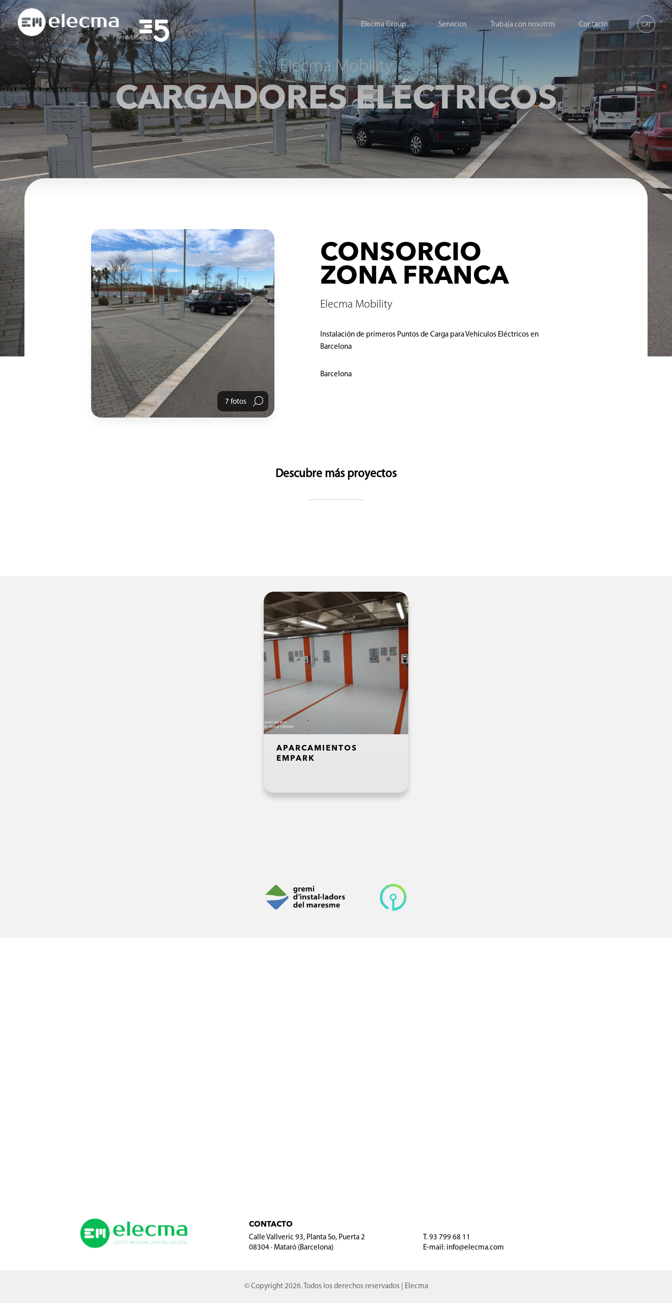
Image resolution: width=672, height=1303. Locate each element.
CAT (646, 25)
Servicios (452, 25)
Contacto (593, 25)
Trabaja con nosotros (522, 25)
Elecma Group (383, 25)
